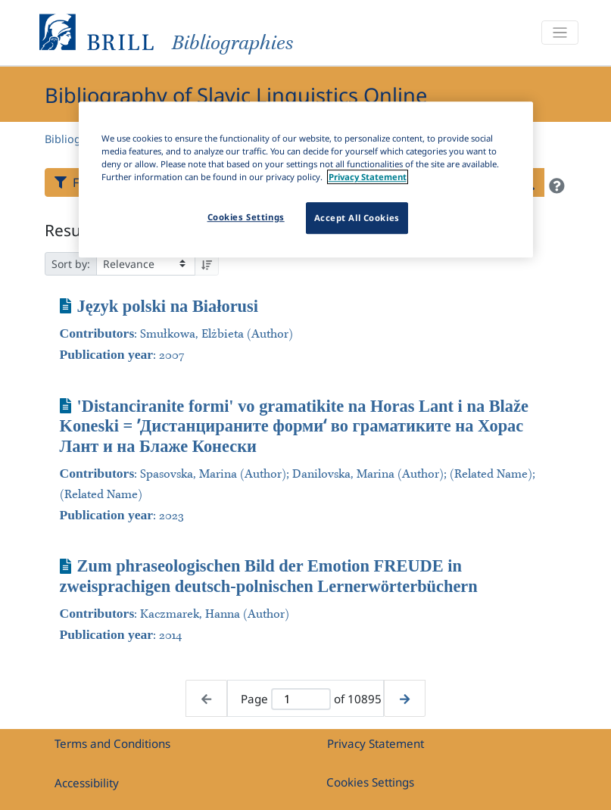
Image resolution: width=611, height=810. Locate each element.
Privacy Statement (375, 743)
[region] (306, 179)
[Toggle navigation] (559, 32)
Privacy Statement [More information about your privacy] (368, 176)
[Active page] (301, 699)
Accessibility (87, 782)
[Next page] (405, 698)
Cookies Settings (370, 782)
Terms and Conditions (112, 743)
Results (71, 230)
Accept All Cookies (357, 217)
